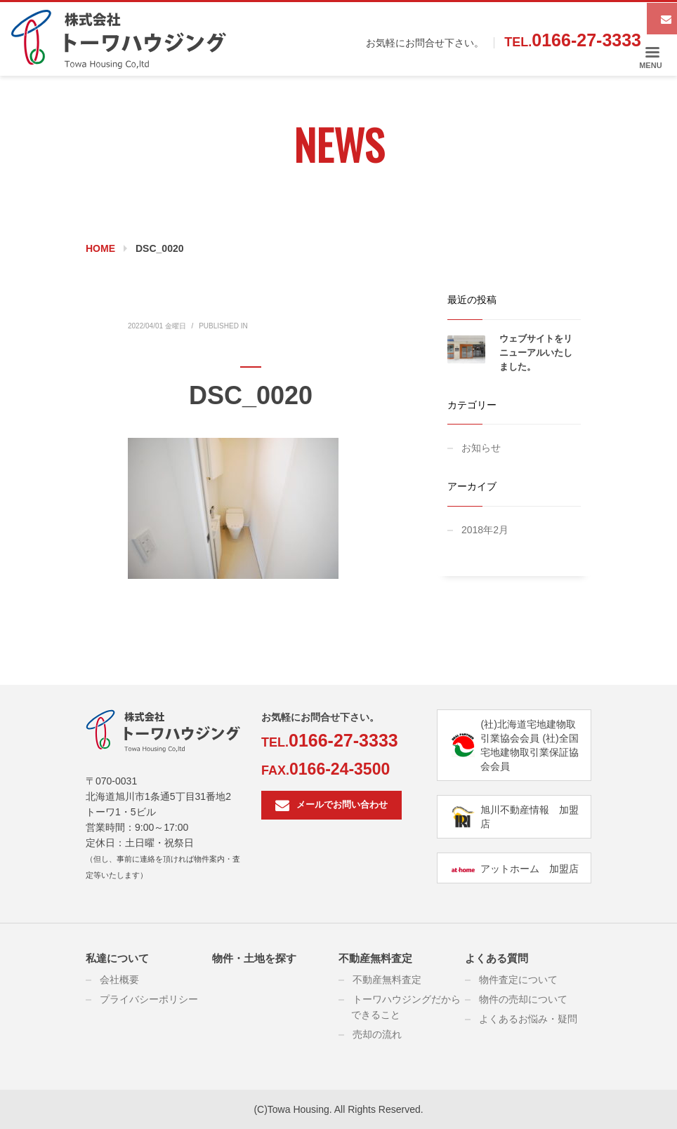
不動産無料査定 (375, 958)
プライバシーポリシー (149, 999)
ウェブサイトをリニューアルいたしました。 (535, 352)
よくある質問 (496, 958)
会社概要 (119, 979)
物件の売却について (523, 999)
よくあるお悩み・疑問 (528, 1018)
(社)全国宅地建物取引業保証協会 (529, 752)
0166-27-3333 (586, 40)
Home (100, 248)
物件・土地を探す (254, 958)
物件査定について (518, 979)
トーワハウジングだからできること (406, 1007)
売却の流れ (377, 1034)
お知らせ (481, 447)
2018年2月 (484, 529)
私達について (117, 958)
